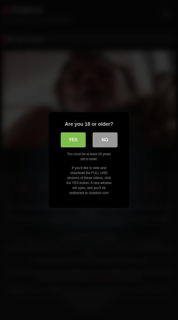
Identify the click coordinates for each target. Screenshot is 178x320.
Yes (72, 139)
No (105, 139)
